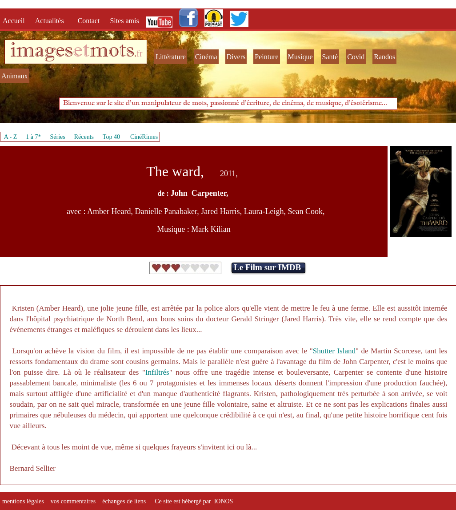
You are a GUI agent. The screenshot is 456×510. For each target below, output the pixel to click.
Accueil (15, 20)
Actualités (52, 20)
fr (139, 53)
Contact (90, 20)
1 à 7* (33, 137)
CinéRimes (144, 137)
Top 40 (111, 137)
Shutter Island (334, 351)
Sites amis (124, 20)
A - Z (10, 137)
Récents (84, 137)
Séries (57, 137)
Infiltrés (157, 372)
